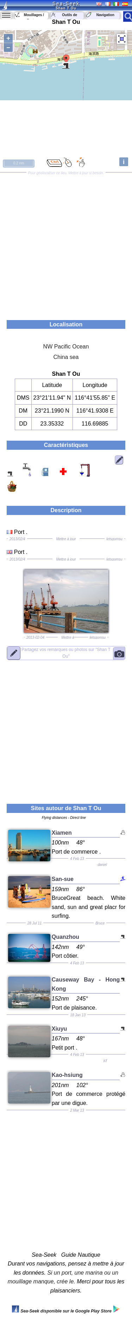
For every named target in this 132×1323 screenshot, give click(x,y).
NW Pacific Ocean (66, 347)
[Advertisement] (66, 244)
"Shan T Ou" (66, 653)
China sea (65, 357)
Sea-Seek (66, 3)
